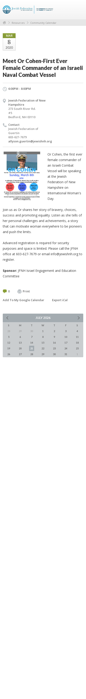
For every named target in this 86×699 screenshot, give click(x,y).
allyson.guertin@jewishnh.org (30, 141)
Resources (18, 22)
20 (20, 348)
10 (65, 336)
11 (77, 336)
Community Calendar (43, 22)
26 (8, 354)
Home (4, 22)
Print (23, 291)
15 (43, 342)
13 (20, 342)
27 (20, 354)
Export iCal (60, 300)
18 (77, 342)
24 (65, 348)
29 (43, 354)
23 (54, 348)
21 (31, 348)
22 (43, 348)
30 (54, 354)
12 (8, 342)
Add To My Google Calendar (23, 300)
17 (65, 342)
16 (54, 342)
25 (77, 348)
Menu (78, 10)
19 (8, 348)
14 (31, 342)
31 (65, 354)
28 (31, 354)
